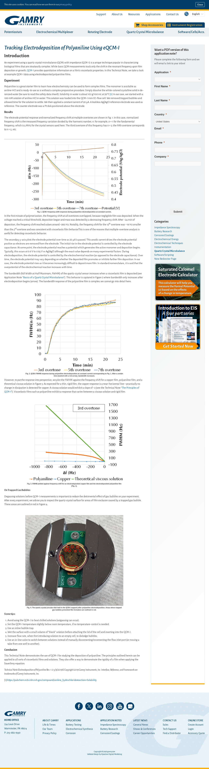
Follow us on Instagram (110, 706)
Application (161, 72)
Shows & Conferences (144, 729)
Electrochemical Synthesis (79, 729)
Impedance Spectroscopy (113, 724)
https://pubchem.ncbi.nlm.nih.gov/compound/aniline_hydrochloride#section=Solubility (52, 680)
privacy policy (65, 4)
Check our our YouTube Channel (120, 706)
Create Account (195, 724)
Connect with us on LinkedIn (99, 706)
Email (157, 128)
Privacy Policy (49, 733)
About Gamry (50, 720)
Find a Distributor (172, 733)
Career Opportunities (144, 733)
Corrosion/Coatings (110, 733)
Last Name (161, 100)
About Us (117, 14)
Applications (153, 14)
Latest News (140, 720)
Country (159, 114)
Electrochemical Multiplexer (54, 32)
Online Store (195, 720)
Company (160, 156)
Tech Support (169, 729)
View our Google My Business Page (130, 706)
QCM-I (30, 70)
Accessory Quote (196, 733)
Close (200, 4)
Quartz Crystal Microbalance (145, 32)
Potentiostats (13, 32)
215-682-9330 (13, 732)
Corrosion (71, 733)
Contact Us (172, 14)
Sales (165, 724)
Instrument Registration (187, 25)
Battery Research (109, 729)
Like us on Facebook (79, 706)
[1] (111, 94)
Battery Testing (73, 724)
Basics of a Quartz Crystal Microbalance (43, 277)
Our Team (47, 729)
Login (191, 729)
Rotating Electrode (100, 32)
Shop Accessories (152, 25)
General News (140, 724)
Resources (134, 14)
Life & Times (49, 724)
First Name (161, 86)
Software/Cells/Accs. (191, 32)
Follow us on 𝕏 (89, 706)
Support (101, 14)
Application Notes (111, 720)
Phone (158, 142)
